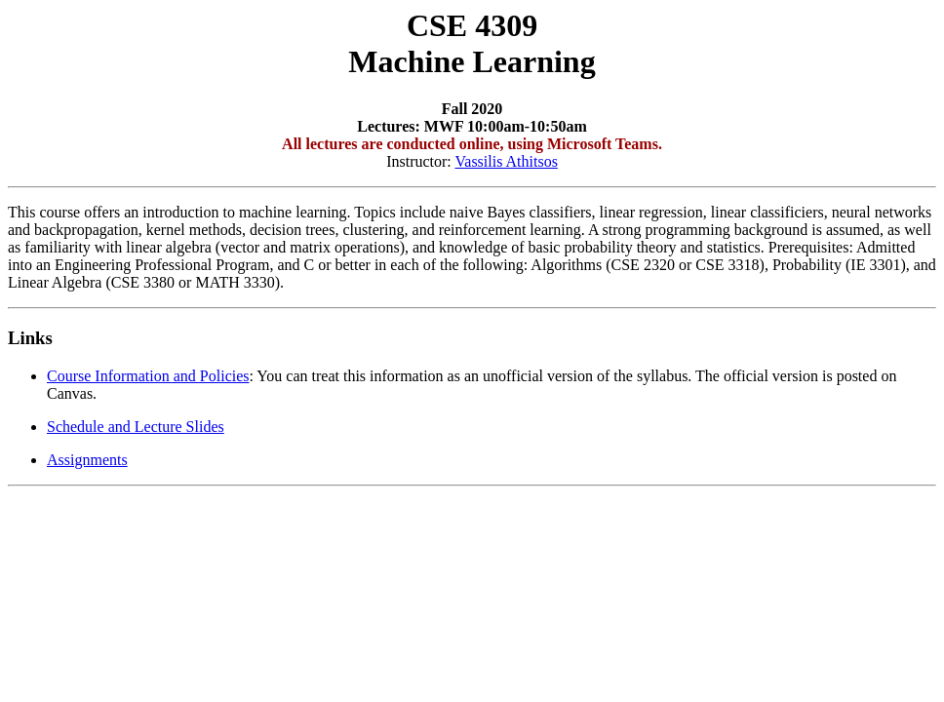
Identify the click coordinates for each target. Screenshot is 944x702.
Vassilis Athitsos (506, 161)
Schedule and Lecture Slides (135, 426)
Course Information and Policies (148, 376)
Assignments (87, 459)
